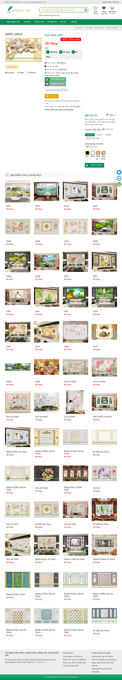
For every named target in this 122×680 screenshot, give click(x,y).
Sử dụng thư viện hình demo (102, 656)
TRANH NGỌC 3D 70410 (45, 559)
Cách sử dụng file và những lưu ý (104, 660)
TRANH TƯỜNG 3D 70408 (104, 559)
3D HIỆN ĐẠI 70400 (101, 630)
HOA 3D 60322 (99, 381)
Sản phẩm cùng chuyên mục (26, 175)
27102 (66, 346)
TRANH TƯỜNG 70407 (15, 594)
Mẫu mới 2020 (111, 28)
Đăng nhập (107, 2)
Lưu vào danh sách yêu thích (56, 90)
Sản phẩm (89, 28)
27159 (95, 311)
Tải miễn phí (52, 22)
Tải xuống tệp (54, 79)
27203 (95, 241)
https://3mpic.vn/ (38, 662)
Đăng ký (116, 2)
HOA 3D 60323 (12, 417)
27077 (95, 346)
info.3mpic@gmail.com (37, 2)
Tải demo (51, 96)
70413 (66, 206)
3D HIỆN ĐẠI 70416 (43, 524)
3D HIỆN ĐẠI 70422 (101, 452)
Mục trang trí (14, 22)
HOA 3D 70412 (12, 559)
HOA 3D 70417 (12, 524)
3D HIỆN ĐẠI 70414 (101, 524)
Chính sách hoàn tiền (71, 666)
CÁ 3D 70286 (69, 417)
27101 (8, 206)
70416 (37, 241)
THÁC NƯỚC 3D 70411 (102, 417)
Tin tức (64, 22)
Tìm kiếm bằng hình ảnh (49, 15)
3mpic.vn (112, 115)
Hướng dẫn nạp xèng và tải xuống (59, 109)
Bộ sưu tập (39, 22)
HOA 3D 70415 (70, 524)
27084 (37, 381)
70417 (66, 241)
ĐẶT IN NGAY (93, 165)
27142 (37, 311)
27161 (66, 311)
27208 (37, 276)
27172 (66, 276)
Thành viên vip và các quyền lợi (74, 660)
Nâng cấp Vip (104, 10)
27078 (8, 381)
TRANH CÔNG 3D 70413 (16, 452)
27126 (8, 346)
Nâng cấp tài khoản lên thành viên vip (103, 664)
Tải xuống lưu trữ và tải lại (72, 656)
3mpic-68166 (12, 67)
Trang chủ (78, 28)
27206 (8, 276)
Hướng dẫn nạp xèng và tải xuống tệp (102, 670)
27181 (95, 276)
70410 (8, 241)
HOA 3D (96, 488)
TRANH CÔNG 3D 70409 (74, 559)
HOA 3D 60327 (41, 417)
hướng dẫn (109, 129)
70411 (95, 206)
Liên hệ (74, 22)
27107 (37, 206)
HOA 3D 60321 (70, 381)
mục (112, 10)
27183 (8, 311)
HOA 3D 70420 (41, 488)
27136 (37, 346)
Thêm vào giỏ (54, 84)
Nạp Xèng (95, 10)
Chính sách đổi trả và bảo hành (74, 663)
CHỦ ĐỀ (28, 22)
